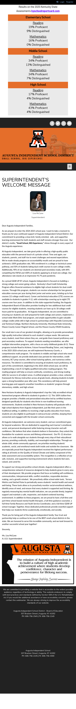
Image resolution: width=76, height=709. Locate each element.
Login (60, 2)
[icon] (69, 123)
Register (69, 2)
